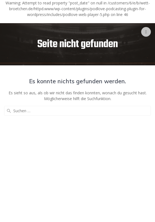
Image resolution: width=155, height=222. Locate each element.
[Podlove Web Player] (77, 21)
